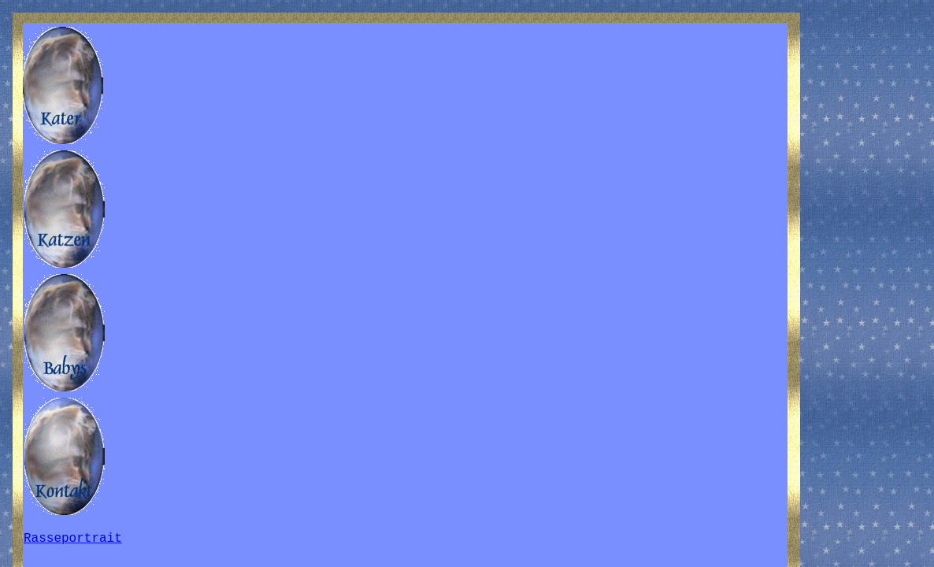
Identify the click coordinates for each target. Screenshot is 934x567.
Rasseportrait (73, 539)
